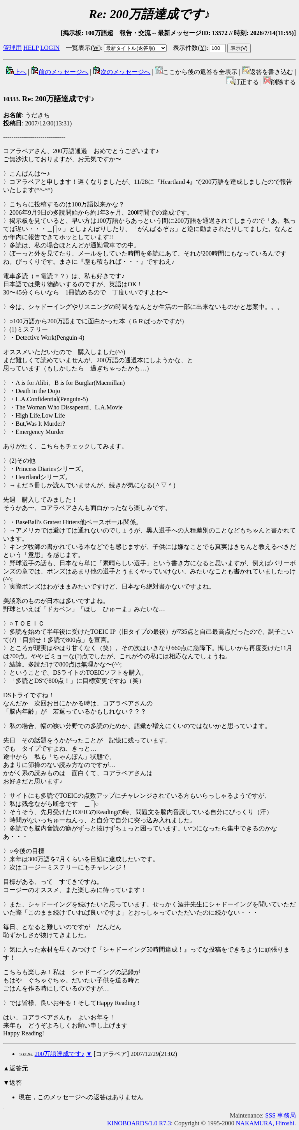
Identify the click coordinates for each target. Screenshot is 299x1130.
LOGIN (50, 47)
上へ (16, 72)
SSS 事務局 (280, 1115)
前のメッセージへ (59, 72)
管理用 (12, 47)
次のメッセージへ (121, 72)
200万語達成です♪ (59, 1054)
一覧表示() (83, 47)
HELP (31, 47)
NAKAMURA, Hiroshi (265, 1123)
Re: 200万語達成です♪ (49, 99)
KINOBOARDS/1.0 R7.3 (139, 1123)
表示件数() (189, 47)
